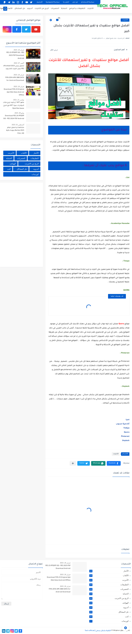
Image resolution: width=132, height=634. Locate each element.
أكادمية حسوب (122, 424)
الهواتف (13, 164)
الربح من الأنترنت (42, 9)
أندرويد (30, 9)
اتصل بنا (66, 2)
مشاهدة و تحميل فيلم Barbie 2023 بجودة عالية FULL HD (15, 130)
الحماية (64, 9)
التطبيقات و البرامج (77, 9)
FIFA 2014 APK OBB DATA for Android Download (14, 79)
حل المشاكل (19, 9)
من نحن (75, 2)
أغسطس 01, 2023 (18, 125)
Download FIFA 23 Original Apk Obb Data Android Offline (14, 92)
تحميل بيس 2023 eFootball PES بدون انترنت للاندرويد (13, 67)
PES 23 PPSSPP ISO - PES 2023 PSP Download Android (15, 55)
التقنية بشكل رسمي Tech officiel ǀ (98, 631)
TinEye (126, 428)
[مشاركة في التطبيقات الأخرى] (73, 463)
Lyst (127, 420)
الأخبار (36, 153)
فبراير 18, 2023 (19, 50)
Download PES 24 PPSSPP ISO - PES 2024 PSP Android (13, 117)
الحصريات (55, 9)
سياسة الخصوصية (53, 2)
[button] (114, 463)
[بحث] (5, 9)
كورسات (35, 174)
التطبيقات (34, 158)
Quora (126, 432)
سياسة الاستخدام (87, 2)
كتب (9, 169)
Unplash (125, 441)
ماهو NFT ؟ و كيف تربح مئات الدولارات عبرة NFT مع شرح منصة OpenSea (13, 105)
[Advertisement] (20, 224)
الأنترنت (90, 9)
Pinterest (125, 437)
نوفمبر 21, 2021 (18, 100)
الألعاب (9, 9)
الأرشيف (39, 2)
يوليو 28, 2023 (19, 113)
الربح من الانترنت (32, 164)
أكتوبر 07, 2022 (19, 63)
